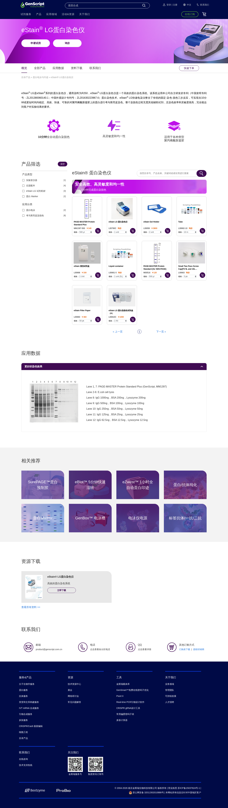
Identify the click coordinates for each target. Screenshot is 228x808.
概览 (24, 68)
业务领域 (169, 684)
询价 (67, 43)
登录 (166, 5)
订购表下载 (184, 649)
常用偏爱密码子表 (125, 714)
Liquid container (116, 266)
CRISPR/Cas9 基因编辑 (31, 726)
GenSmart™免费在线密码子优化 (132, 690)
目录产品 (25, 77)
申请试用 (36, 43)
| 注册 (174, 4)
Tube (180, 222)
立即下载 (61, 590)
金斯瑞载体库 (123, 684)
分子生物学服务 (27, 684)
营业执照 (172, 788)
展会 (70, 690)
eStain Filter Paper (82, 310)
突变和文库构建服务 (29, 702)
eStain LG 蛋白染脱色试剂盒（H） (121, 311)
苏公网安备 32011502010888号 (146, 792)
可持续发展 (170, 696)
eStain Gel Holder (151, 222)
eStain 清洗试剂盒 (81, 266)
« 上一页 (117, 331)
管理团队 (169, 690)
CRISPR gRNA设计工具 (128, 708)
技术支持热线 (25, 765)
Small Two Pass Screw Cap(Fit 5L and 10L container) (188, 267)
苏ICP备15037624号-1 (189, 788)
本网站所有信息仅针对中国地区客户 (183, 792)
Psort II (119, 696)
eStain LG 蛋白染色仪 (118, 222)
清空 (62, 164)
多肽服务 (23, 720)
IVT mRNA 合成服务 (29, 708)
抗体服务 (23, 696)
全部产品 (39, 68)
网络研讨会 (73, 696)
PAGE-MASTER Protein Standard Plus (84, 223)
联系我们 (95, 68)
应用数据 (58, 68)
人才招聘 (169, 702)
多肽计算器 (121, 720)
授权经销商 (198, 649)
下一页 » (161, 331)
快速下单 (189, 68)
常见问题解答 (74, 702)
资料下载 (76, 68)
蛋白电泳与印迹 (40, 77)
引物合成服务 (25, 714)
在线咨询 (23, 759)
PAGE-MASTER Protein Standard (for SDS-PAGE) (154, 267)
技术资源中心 (74, 684)
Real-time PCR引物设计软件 (130, 702)
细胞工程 (23, 732)
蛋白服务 (23, 690)
